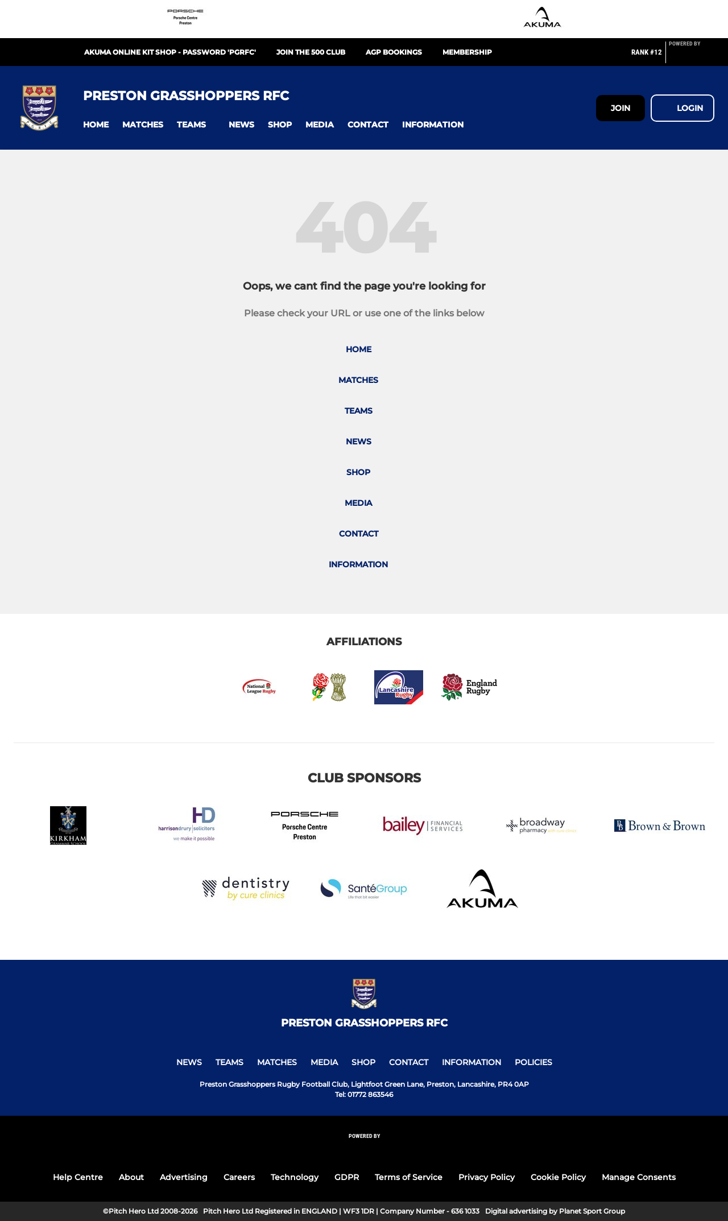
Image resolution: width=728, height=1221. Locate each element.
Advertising (184, 1177)
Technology (294, 1177)
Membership (467, 52)
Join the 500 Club (310, 52)
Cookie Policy (558, 1177)
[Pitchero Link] (691, 57)
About (131, 1177)
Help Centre (78, 1177)
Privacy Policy (486, 1177)
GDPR (346, 1177)
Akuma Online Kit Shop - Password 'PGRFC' (170, 52)
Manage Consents (639, 1177)
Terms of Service (408, 1177)
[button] (95, 125)
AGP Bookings (394, 52)
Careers (239, 1177)
